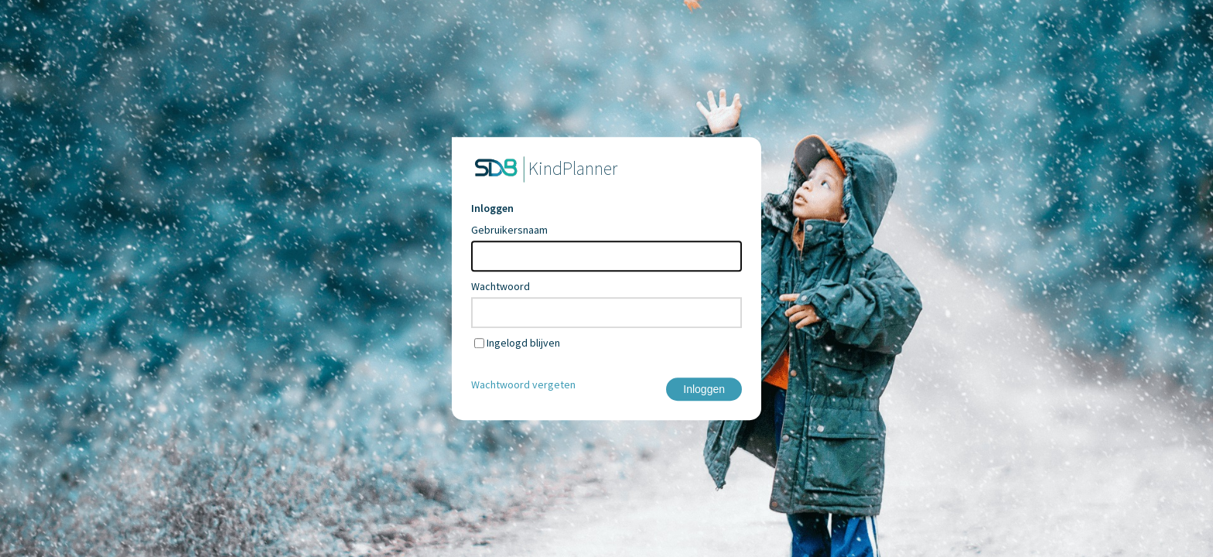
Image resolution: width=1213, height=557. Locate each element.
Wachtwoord (500, 286)
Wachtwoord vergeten (523, 384)
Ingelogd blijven (523, 343)
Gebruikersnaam (509, 230)
